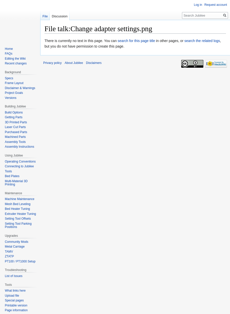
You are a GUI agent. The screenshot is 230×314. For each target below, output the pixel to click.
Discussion (60, 16)
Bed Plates (12, 176)
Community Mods (16, 242)
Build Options (14, 112)
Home (9, 49)
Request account (215, 5)
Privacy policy (52, 63)
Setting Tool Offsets (18, 218)
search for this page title (136, 41)
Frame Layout (14, 83)
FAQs (8, 53)
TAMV (9, 251)
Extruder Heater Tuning (20, 214)
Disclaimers (94, 63)
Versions (10, 98)
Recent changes (16, 63)
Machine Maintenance (19, 199)
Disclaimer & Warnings (20, 88)
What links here (15, 290)
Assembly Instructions (19, 146)
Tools (8, 171)
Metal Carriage (15, 246)
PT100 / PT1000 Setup (20, 261)
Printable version (16, 305)
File (45, 16)
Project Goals (14, 93)
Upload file (12, 295)
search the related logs (202, 41)
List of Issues (13, 276)
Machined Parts (15, 137)
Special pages (14, 300)
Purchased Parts (16, 132)
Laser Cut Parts (15, 127)
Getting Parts (13, 117)
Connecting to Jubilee (19, 166)
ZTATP (9, 256)
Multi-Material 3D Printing (16, 182)
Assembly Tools (15, 142)
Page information (16, 310)
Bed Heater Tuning (17, 209)
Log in (198, 5)
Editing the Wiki (15, 58)
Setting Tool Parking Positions (18, 225)
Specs (9, 78)
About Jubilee (74, 63)
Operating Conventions (20, 161)
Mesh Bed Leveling (17, 204)
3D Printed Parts (16, 122)
